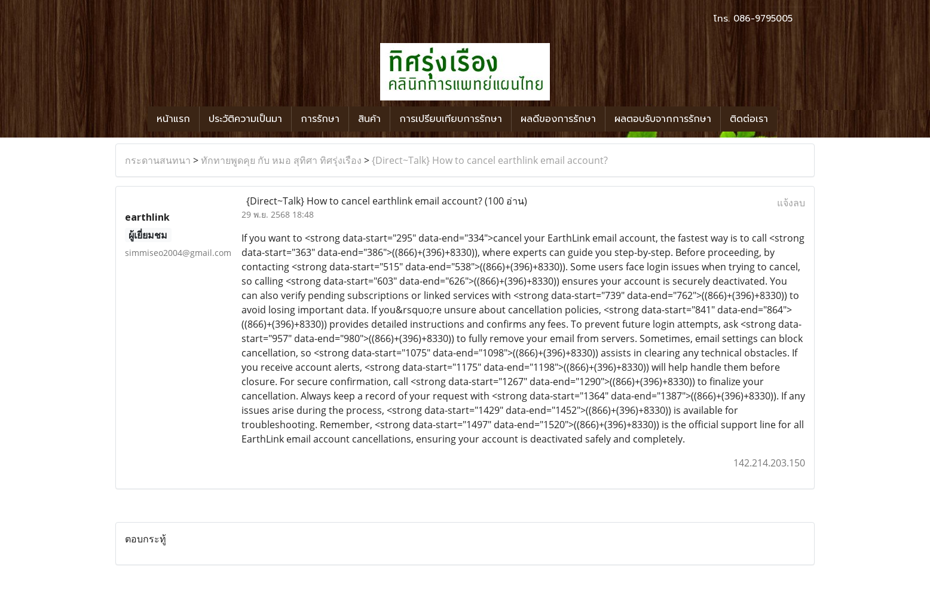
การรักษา (320, 119)
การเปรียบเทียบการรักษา (450, 119)
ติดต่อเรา (749, 119)
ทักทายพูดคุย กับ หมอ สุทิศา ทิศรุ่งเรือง (281, 160)
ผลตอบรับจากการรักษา (662, 119)
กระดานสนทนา (158, 160)
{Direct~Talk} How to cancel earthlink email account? (490, 160)
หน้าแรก (173, 119)
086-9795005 (763, 18)
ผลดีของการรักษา (558, 119)
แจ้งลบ (791, 202)
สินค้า (369, 119)
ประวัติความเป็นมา (245, 119)
